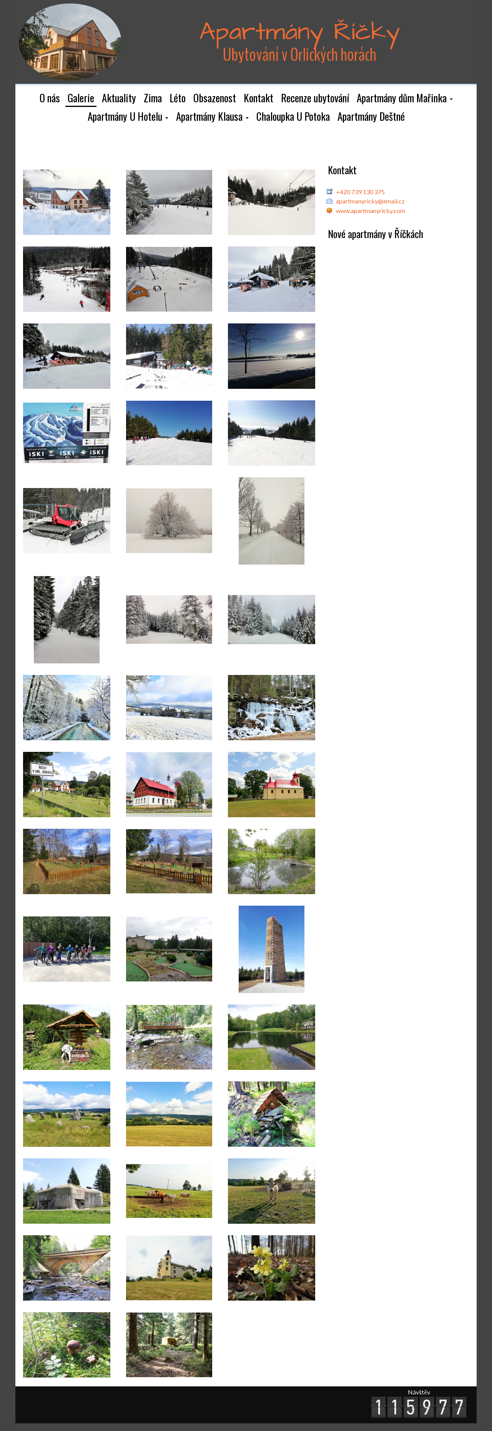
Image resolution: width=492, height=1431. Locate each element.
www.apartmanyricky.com (370, 210)
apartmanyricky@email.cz (370, 201)
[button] (404, 98)
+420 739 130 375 (360, 191)
